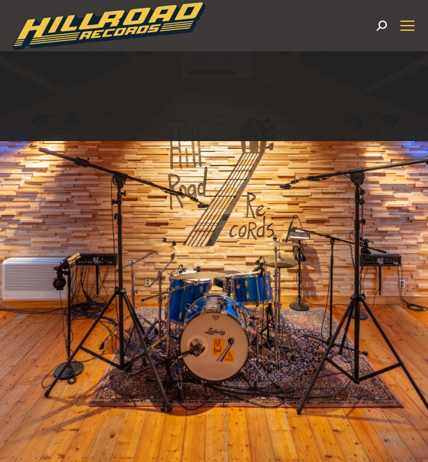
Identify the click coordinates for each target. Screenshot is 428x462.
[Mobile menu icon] (407, 25)
